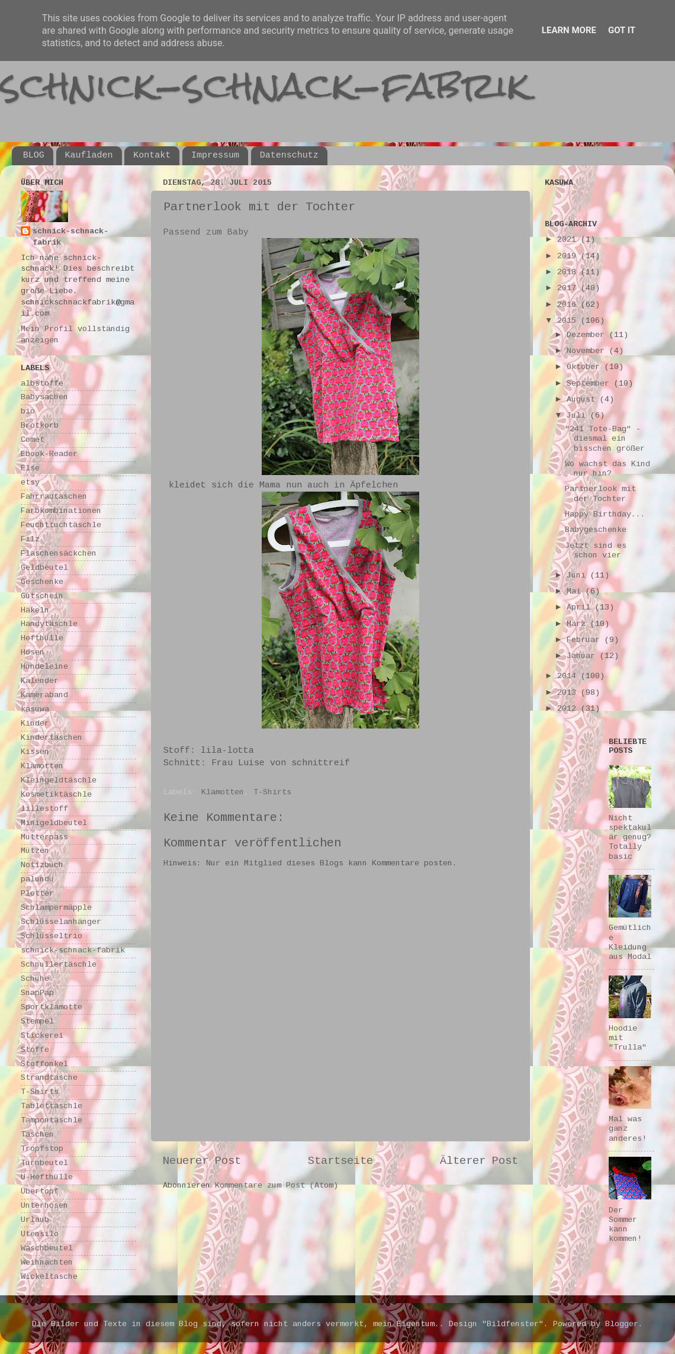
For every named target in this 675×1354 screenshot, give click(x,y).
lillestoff (44, 808)
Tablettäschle (51, 1106)
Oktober (586, 366)
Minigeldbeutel (54, 823)
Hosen (32, 652)
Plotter (37, 893)
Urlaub (35, 1219)
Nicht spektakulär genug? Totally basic (630, 837)
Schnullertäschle (59, 964)
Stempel (37, 1021)
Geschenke (42, 581)
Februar (586, 640)
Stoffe (35, 1049)
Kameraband (44, 695)
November (588, 350)
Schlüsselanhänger (61, 921)
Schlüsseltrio (51, 936)
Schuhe (35, 978)
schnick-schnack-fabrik (264, 85)
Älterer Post (479, 1160)
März (578, 624)
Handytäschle (49, 624)
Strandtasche (49, 1077)
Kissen (35, 751)
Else (30, 468)
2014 (569, 676)
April (581, 607)
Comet (32, 439)
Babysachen (44, 397)
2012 (569, 708)
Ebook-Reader (49, 454)
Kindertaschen (51, 737)
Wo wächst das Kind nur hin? (607, 469)
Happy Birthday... (605, 514)
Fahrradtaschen (54, 496)
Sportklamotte (51, 1007)
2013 (569, 692)
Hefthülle (42, 638)
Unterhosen (44, 1205)
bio (28, 411)
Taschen (37, 1134)
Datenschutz (289, 155)
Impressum (215, 155)
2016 (569, 304)
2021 (569, 239)
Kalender (40, 680)
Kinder (35, 723)
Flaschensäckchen (59, 553)
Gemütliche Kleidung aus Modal (630, 942)
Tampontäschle (51, 1120)
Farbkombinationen (61, 510)
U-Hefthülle (47, 1177)
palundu (37, 879)
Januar (583, 656)
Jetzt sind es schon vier (595, 550)
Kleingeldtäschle (59, 780)
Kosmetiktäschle (56, 794)
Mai (576, 591)
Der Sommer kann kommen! (625, 1225)
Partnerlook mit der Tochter (600, 494)
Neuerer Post (202, 1160)
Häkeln (35, 610)
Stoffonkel (44, 1064)
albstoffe (42, 383)
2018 (569, 272)
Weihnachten (47, 1262)
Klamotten (222, 792)
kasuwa (35, 709)
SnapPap (37, 993)
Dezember (588, 335)
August (583, 399)
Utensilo (40, 1234)
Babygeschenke (595, 529)
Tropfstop (42, 1148)
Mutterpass (44, 837)
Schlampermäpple (56, 907)
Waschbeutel (47, 1248)
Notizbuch (42, 865)
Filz (30, 539)
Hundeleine (44, 666)
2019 (569, 256)
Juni (578, 575)
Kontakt (152, 155)
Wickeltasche (49, 1276)
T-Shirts (272, 792)
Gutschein (42, 596)
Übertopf (40, 1191)
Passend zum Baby (206, 232)
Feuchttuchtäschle (61, 525)
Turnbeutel (44, 1163)
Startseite (340, 1160)
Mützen (35, 850)
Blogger (621, 1324)
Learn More (569, 30)
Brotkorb (40, 425)
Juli (578, 415)
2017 (569, 288)
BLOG (33, 155)
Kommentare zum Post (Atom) (276, 1185)
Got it (621, 30)
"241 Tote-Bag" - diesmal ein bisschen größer (605, 439)
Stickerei (42, 1035)
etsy (30, 482)
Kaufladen (89, 155)
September (590, 383)
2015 (569, 320)
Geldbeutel (44, 567)
